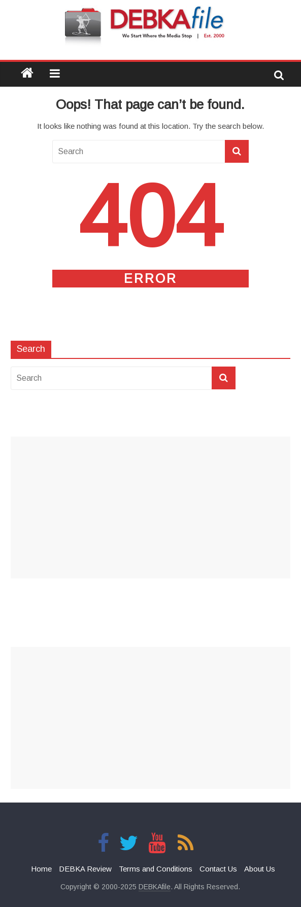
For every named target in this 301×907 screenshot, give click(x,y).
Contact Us (218, 868)
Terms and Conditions (155, 868)
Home (41, 868)
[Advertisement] (150, 507)
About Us (259, 868)
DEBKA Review (85, 868)
